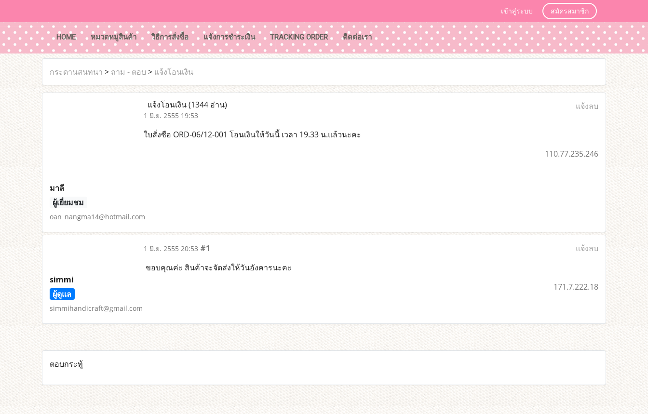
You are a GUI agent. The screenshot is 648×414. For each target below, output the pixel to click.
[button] (388, 38)
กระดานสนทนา (76, 72)
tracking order (299, 37)
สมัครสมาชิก (570, 11)
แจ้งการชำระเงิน (229, 37)
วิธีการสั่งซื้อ (170, 37)
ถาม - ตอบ (128, 72)
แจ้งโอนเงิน (173, 72)
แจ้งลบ (587, 106)
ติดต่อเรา (357, 37)
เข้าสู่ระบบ (517, 11)
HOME (66, 37)
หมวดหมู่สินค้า (113, 37)
